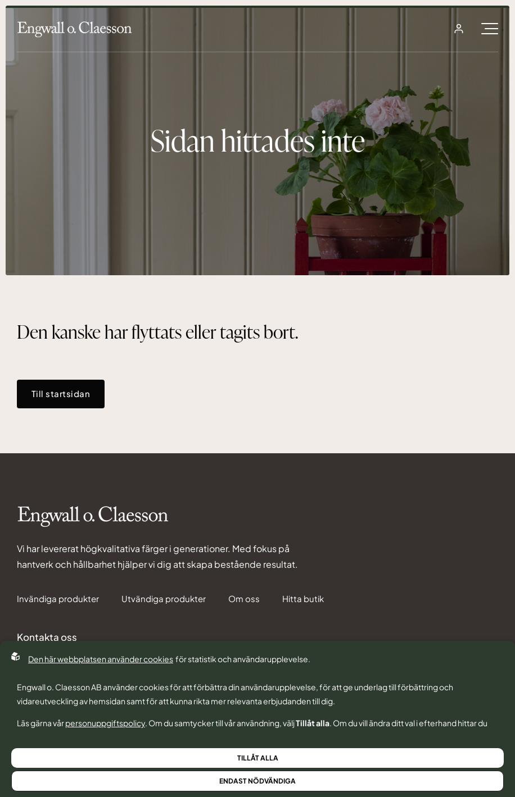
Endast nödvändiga (257, 781)
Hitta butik (303, 599)
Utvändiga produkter (163, 599)
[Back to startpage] (74, 29)
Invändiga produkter (58, 599)
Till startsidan (60, 394)
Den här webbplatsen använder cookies (100, 659)
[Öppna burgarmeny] (489, 28)
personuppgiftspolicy (105, 723)
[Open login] (458, 28)
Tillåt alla (257, 758)
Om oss (244, 599)
